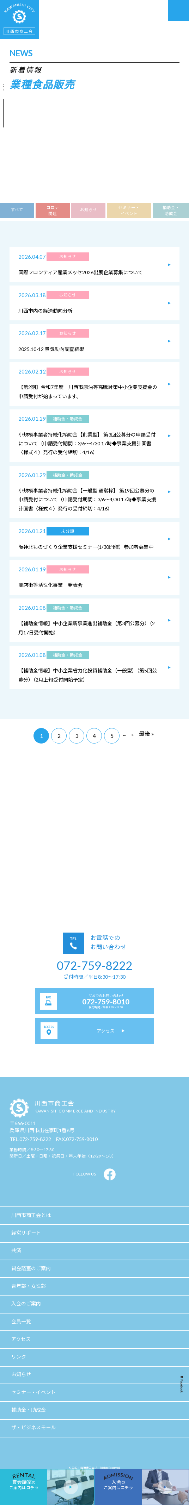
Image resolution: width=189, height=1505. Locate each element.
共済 (16, 1250)
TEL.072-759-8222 (30, 1139)
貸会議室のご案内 (31, 1268)
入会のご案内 (26, 1303)
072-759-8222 (94, 965)
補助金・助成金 (171, 210)
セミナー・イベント (129, 210)
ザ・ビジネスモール (33, 1427)
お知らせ (88, 209)
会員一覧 (21, 1321)
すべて (17, 209)
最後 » (146, 733)
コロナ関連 (52, 210)
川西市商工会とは (31, 1215)
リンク (18, 1357)
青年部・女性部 (28, 1286)
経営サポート (26, 1233)
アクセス (21, 1339)
